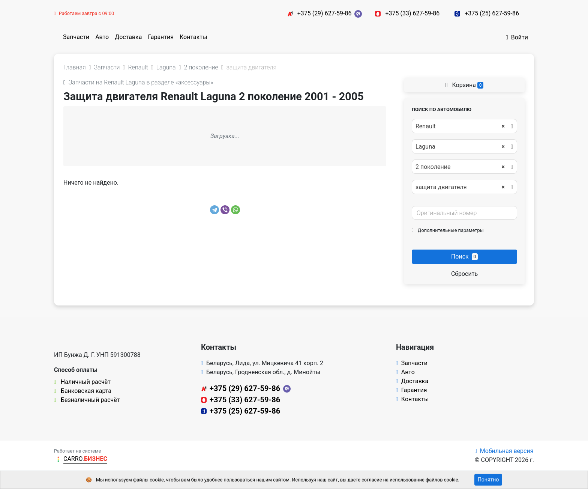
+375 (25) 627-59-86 (492, 13)
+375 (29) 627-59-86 (324, 13)
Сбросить (464, 273)
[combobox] (464, 126)
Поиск (464, 256)
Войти (517, 37)
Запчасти (76, 37)
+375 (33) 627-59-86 (412, 13)
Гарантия (161, 37)
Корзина (465, 85)
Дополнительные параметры (448, 230)
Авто (102, 37)
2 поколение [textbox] (460, 167)
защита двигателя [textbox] (460, 187)
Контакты (193, 37)
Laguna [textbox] (460, 146)
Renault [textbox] (460, 126)
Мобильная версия (504, 450)
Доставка (128, 37)
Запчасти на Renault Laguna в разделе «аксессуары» (138, 82)
